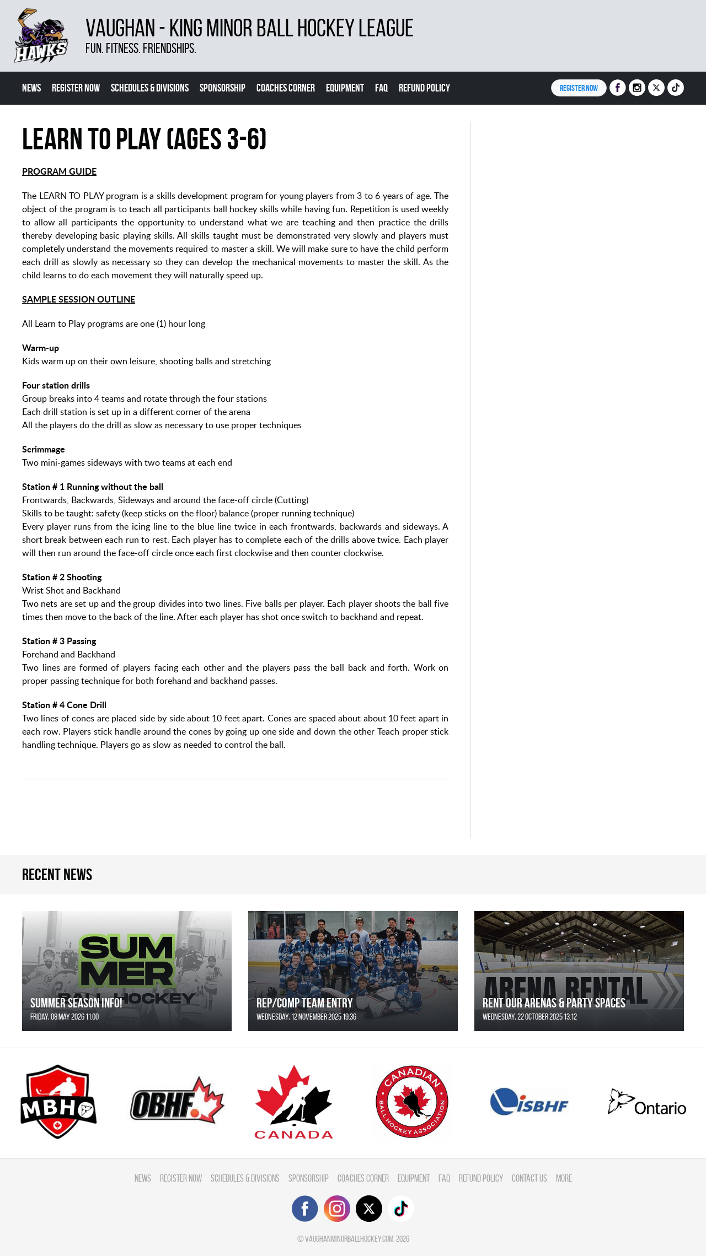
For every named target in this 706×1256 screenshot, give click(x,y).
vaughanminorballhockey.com (349, 1238)
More (564, 1178)
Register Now (76, 88)
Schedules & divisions (150, 88)
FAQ (381, 88)
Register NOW (579, 88)
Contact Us (529, 1178)
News (31, 88)
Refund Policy (424, 88)
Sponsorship (222, 88)
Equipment (345, 88)
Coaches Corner (285, 88)
